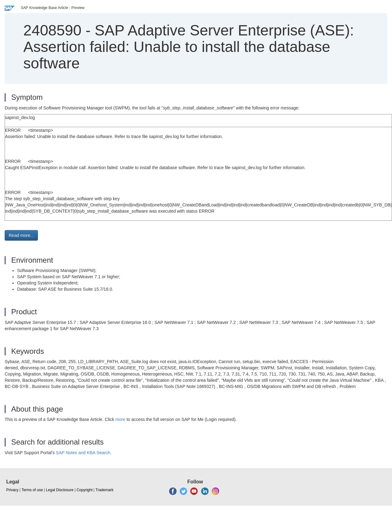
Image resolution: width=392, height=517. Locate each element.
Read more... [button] (21, 235)
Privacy (12, 490)
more (120, 419)
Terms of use (32, 490)
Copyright (84, 490)
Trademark (104, 490)
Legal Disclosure (60, 490)
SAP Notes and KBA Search (83, 452)
